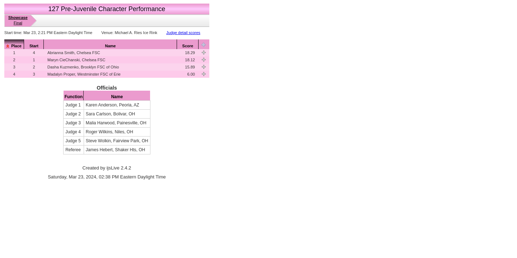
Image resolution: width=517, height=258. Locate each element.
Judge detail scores (183, 32)
